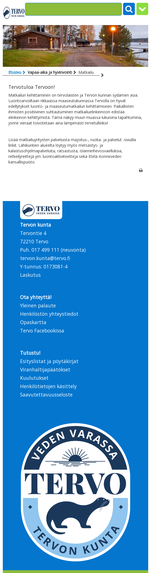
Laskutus (30, 274)
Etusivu (14, 72)
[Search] (73, 9)
